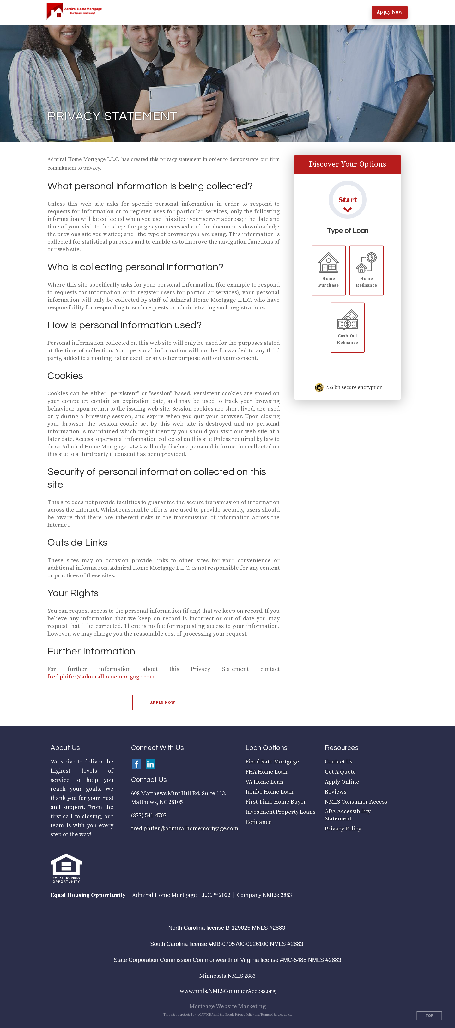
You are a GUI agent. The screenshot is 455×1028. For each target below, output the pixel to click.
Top (430, 1016)
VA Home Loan (264, 782)
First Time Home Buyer (276, 802)
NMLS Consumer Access (356, 802)
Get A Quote (340, 772)
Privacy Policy (343, 828)
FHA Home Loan (267, 772)
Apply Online (342, 782)
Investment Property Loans (280, 812)
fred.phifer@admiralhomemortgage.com (101, 676)
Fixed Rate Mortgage (272, 761)
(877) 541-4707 (149, 815)
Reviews (335, 791)
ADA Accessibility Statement (348, 815)
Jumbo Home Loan (270, 791)
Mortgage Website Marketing (228, 1006)
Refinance (259, 822)
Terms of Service (271, 1015)
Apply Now (390, 12)
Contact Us (338, 761)
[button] (148, 12)
